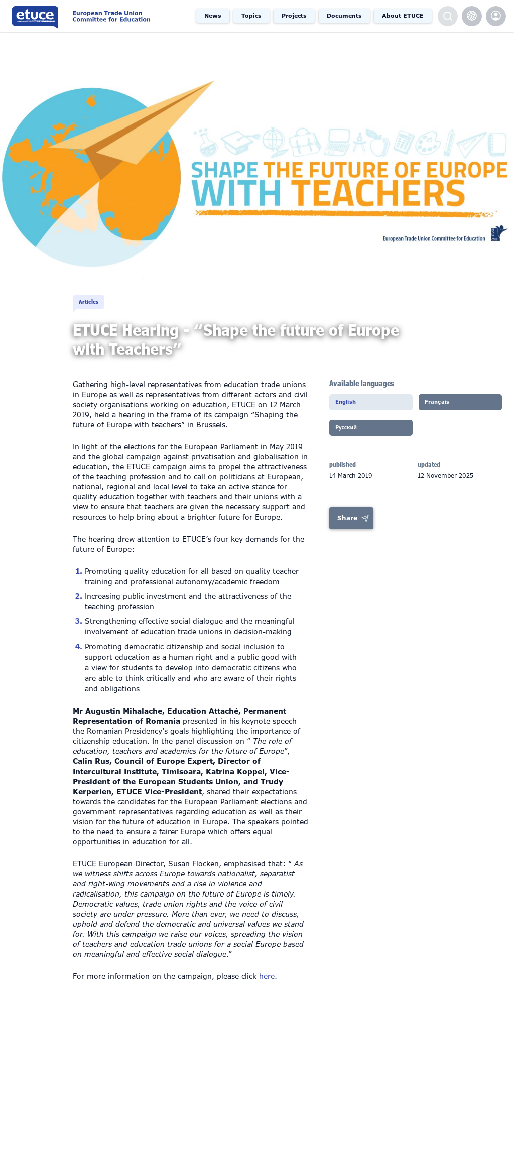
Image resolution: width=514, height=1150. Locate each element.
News (212, 15)
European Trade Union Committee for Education (97, 16)
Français (441, 405)
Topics (251, 15)
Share (347, 521)
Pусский (350, 432)
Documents (344, 15)
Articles (93, 293)
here (267, 976)
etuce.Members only (496, 16)
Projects (294, 15)
